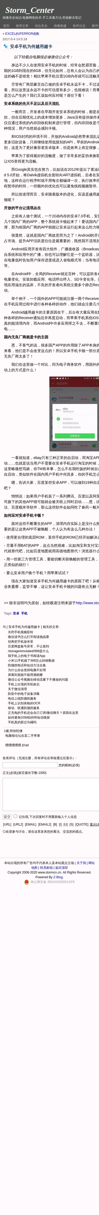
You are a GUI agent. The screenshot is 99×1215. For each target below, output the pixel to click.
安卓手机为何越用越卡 (24, 627)
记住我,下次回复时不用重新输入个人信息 (48, 817)
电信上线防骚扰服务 (22, 698)
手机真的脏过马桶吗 (22, 722)
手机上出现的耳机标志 (24, 684)
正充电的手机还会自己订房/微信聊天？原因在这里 (43, 713)
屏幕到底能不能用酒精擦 (25, 675)
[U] (66, 824)
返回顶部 (61, 868)
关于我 (81, 863)
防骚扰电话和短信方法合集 (27, 665)
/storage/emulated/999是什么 (28, 651)
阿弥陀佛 (16, 731)
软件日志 (79, 26)
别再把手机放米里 (20, 641)
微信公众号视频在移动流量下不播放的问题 (38, 679)
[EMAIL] (30, 824)
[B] (55, 824)
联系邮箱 (46, 868)
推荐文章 (22, 26)
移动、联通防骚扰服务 (24, 708)
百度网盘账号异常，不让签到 (28, 646)
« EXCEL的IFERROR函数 (21, 34)
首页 (6, 26)
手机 (24, 613)
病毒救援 (60, 26)
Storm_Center (29, 10)
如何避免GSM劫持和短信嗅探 (29, 717)
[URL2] (18, 824)
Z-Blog (58, 877)
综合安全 (41, 26)
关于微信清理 (17, 689)
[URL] (7, 824)
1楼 (6, 731)
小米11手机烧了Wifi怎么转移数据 (31, 660)
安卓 (16, 613)
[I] (60, 824)
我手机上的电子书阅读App (26, 656)
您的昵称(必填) (69, 765)
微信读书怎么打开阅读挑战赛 (28, 637)
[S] (72, 824)
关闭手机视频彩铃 (20, 632)
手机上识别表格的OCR (24, 703)
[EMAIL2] (44, 824)
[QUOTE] (82, 824)
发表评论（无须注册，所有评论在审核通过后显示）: (39, 758)
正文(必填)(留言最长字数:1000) (24, 773)
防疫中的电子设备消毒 (24, 694)
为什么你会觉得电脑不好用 (27, 670)
